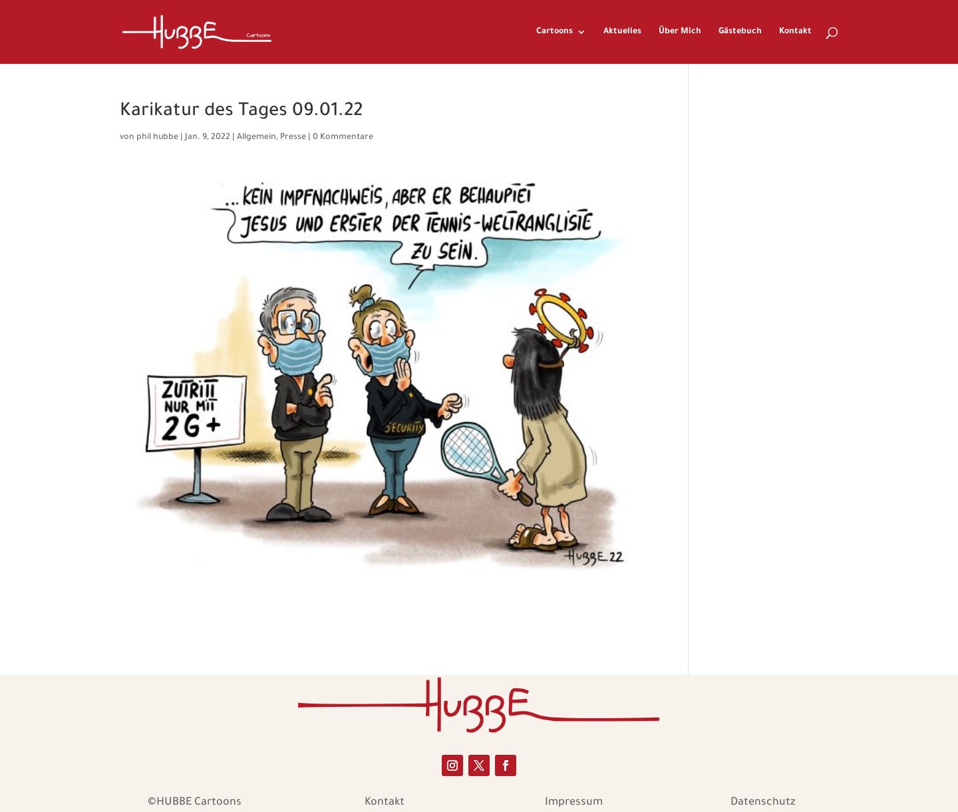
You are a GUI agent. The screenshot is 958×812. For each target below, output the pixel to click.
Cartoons (554, 32)
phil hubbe (157, 137)
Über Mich (680, 32)
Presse (293, 137)
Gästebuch (740, 32)
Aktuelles (622, 32)
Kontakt (795, 32)
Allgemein (256, 137)
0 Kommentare (343, 137)
